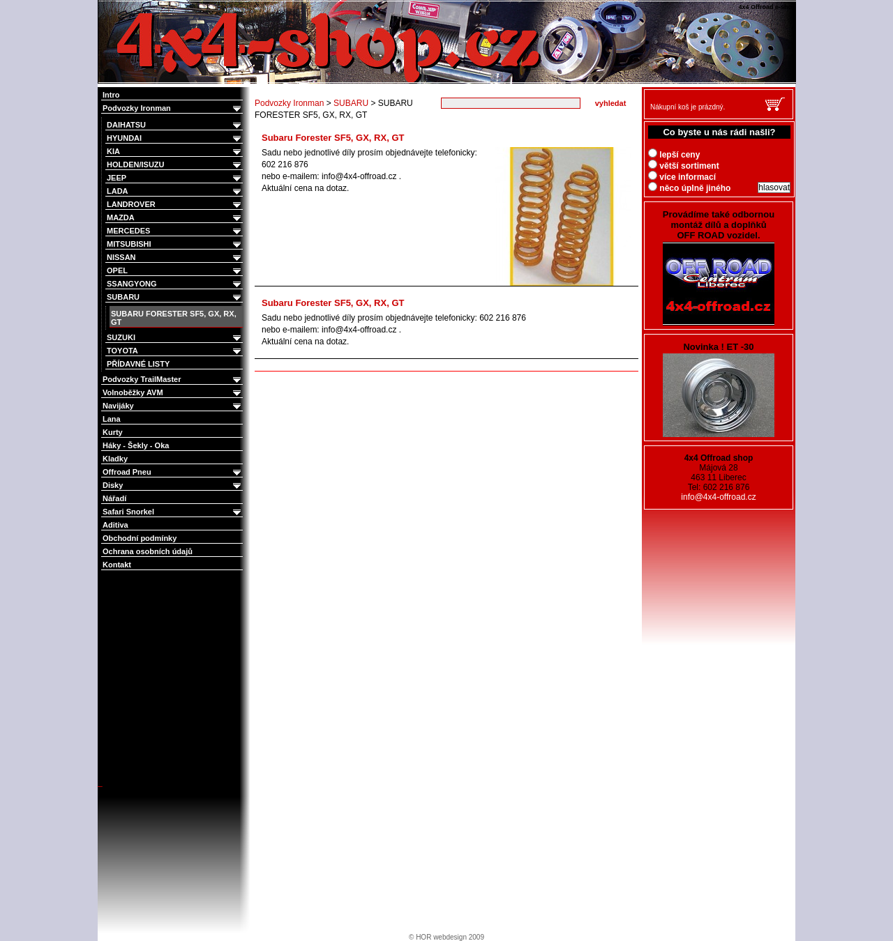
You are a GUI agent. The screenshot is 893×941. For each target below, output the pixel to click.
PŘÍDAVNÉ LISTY (138, 364)
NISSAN (175, 257)
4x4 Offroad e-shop (107, 1)
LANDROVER (175, 204)
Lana (112, 419)
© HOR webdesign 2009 (446, 937)
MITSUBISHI (175, 244)
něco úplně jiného (689, 188)
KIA (175, 151)
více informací (682, 177)
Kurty (113, 432)
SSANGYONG (175, 284)
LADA (175, 191)
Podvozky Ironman (173, 108)
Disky (173, 485)
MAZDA (175, 217)
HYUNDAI (175, 138)
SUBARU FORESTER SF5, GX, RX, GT (174, 317)
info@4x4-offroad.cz (718, 497)
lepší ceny (674, 155)
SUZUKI (175, 337)
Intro (111, 95)
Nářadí (114, 498)
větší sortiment (683, 166)
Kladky (115, 458)
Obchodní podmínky (140, 538)
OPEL (175, 270)
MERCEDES (175, 231)
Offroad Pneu (173, 472)
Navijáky (173, 406)
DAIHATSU (175, 125)
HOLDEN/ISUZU (175, 164)
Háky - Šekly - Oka (136, 445)
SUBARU (175, 297)
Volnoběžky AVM (173, 392)
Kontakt (117, 564)
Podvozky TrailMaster (173, 379)
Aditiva (115, 525)
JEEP (175, 178)
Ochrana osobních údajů (148, 551)
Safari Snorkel (173, 512)
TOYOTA (175, 350)
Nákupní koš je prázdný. (687, 107)
